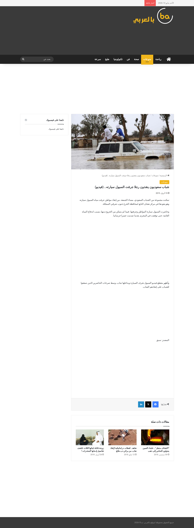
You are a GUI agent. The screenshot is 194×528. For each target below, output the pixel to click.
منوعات (147, 59)
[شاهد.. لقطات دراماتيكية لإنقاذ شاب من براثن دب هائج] (122, 437)
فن (128, 59)
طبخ (107, 59)
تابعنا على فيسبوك (56, 129)
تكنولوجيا (118, 59)
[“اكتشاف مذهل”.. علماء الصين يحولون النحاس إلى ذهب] (155, 437)
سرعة (98, 59)
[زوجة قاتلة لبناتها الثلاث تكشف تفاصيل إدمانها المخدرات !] (90, 437)
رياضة (158, 59)
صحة (136, 59)
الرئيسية (164, 175)
